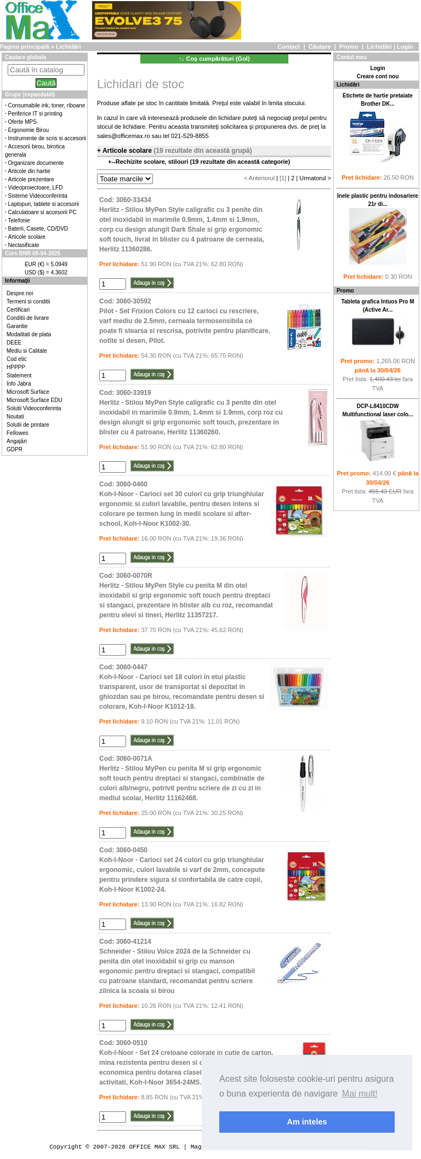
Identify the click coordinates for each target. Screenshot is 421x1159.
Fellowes (17, 433)
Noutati (15, 417)
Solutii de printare (28, 425)
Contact (288, 46)
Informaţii (17, 281)
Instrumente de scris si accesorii (47, 138)
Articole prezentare (31, 179)
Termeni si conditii (28, 302)
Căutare (320, 46)
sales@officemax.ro (123, 136)
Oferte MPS (22, 122)
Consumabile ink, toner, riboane (47, 105)
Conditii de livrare (28, 318)
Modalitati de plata (29, 334)
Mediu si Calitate (27, 351)
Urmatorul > (315, 178)
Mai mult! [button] (360, 1093)
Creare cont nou (378, 76)
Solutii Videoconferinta (34, 408)
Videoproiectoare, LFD (35, 188)
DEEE (14, 343)
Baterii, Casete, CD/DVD (38, 229)
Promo (349, 46)
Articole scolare (26, 237)
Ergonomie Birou (28, 130)
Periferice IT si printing (35, 114)
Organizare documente (36, 163)
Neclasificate (23, 245)
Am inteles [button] (307, 1121)
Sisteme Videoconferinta (37, 196)
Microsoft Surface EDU (34, 400)
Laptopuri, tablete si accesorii (43, 204)
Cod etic (17, 359)
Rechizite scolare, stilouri (153, 161)
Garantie (17, 326)
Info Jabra (19, 384)
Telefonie (19, 220)
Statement (19, 375)
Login (405, 46)
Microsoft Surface (28, 392)
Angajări (17, 441)
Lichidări (379, 46)
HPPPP (16, 367)
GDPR (14, 449)
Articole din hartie (29, 171)
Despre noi (20, 293)
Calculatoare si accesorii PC (42, 212)
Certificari (18, 310)
